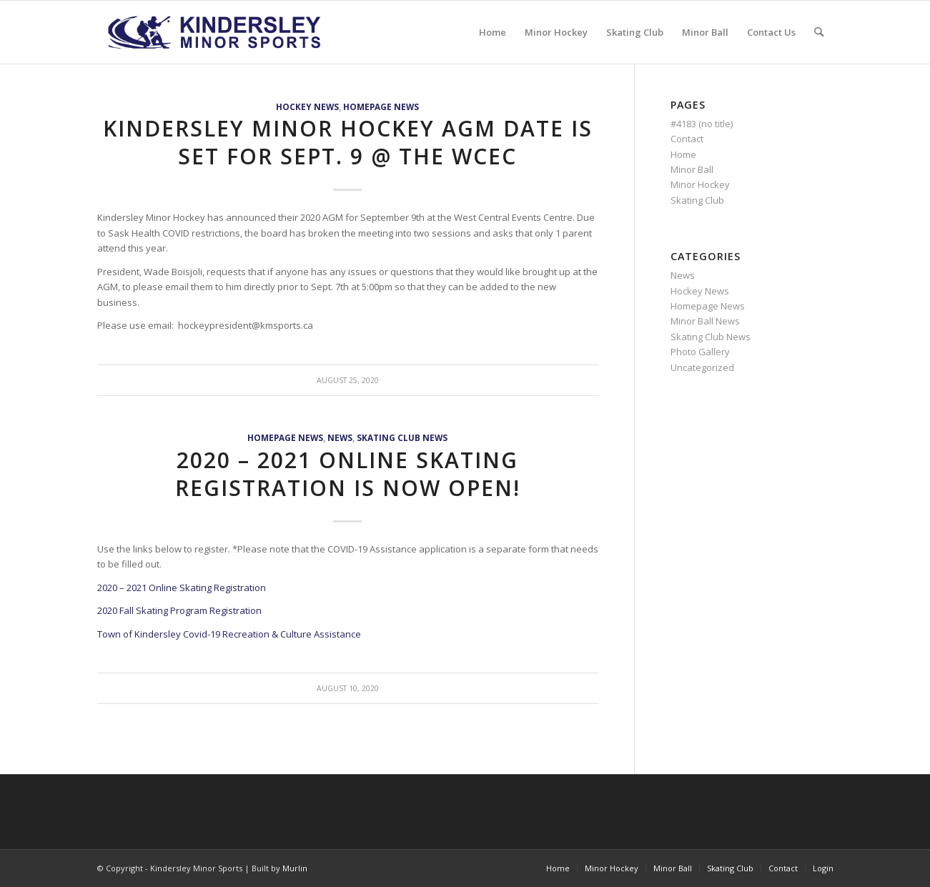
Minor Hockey (700, 184)
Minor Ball (692, 169)
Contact (687, 138)
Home (683, 154)
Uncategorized (702, 367)
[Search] (819, 32)
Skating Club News (402, 437)
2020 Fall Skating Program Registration (179, 610)
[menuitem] (492, 32)
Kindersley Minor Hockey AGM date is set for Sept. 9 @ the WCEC (348, 142)
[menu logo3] (216, 32)
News (339, 437)
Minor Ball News (705, 320)
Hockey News (307, 106)
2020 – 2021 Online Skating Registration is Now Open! (347, 473)
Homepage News (381, 106)
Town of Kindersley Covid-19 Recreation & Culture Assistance (229, 634)
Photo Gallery (700, 351)
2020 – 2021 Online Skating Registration (182, 587)
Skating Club (697, 200)
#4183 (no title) (702, 123)
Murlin (294, 868)
